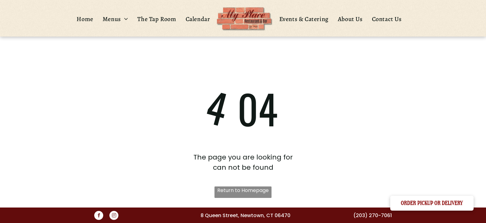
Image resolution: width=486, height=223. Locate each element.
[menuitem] (85, 19)
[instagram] (113, 216)
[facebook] (98, 216)
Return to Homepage (243, 190)
